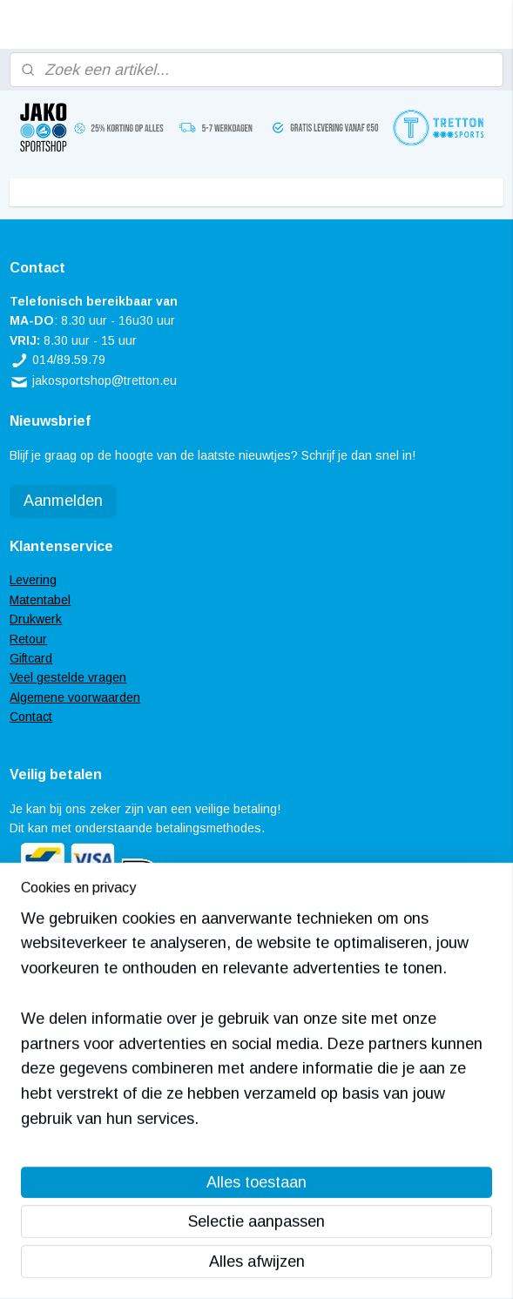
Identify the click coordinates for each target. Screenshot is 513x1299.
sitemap (199, 1267)
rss (232, 1267)
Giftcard (31, 658)
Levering (33, 580)
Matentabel (40, 600)
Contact (31, 717)
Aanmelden (63, 500)
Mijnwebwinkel (432, 1267)
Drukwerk (36, 619)
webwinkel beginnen (292, 1267)
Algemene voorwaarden (75, 697)
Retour (28, 639)
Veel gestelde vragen (68, 677)
